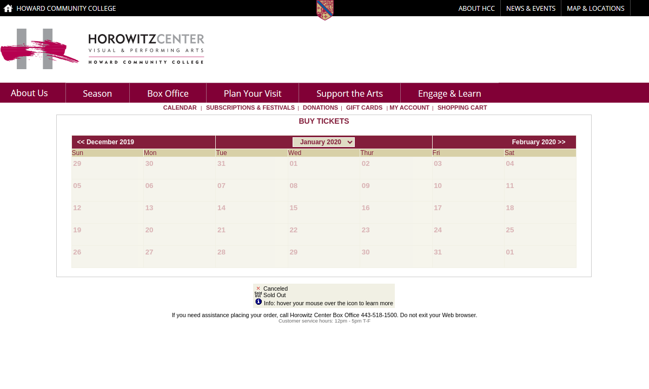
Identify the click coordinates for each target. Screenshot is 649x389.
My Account (408, 107)
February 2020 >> (539, 142)
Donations (320, 107)
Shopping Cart (462, 107)
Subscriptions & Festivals (250, 107)
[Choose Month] (324, 142)
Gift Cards (364, 107)
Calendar (180, 107)
